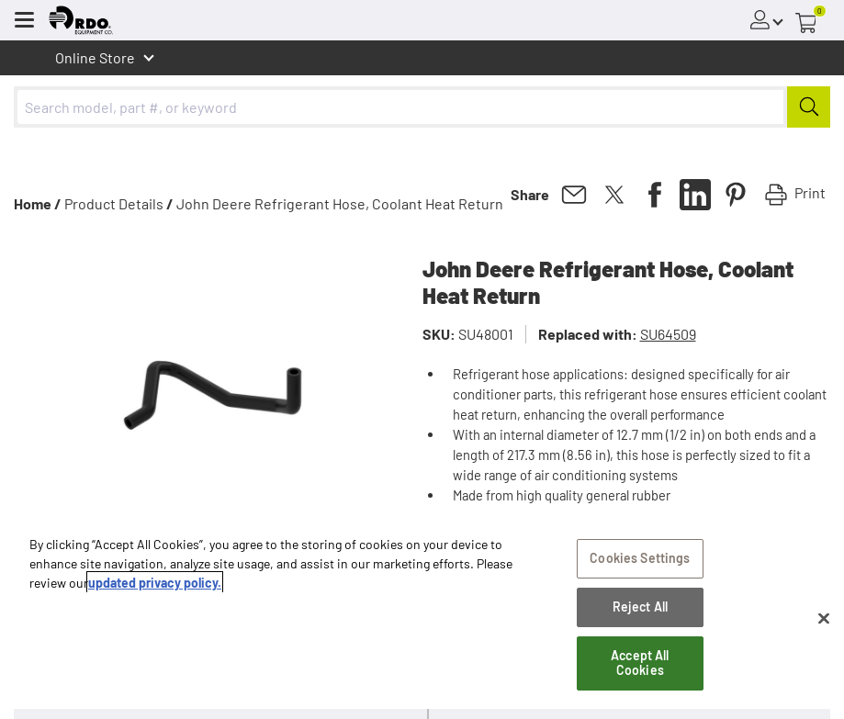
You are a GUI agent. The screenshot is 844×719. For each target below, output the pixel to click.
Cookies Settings (640, 558)
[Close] (824, 618)
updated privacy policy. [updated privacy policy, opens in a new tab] (154, 582)
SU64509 (668, 334)
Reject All (640, 606)
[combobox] (422, 107)
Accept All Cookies (640, 663)
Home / (38, 203)
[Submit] (808, 107)
